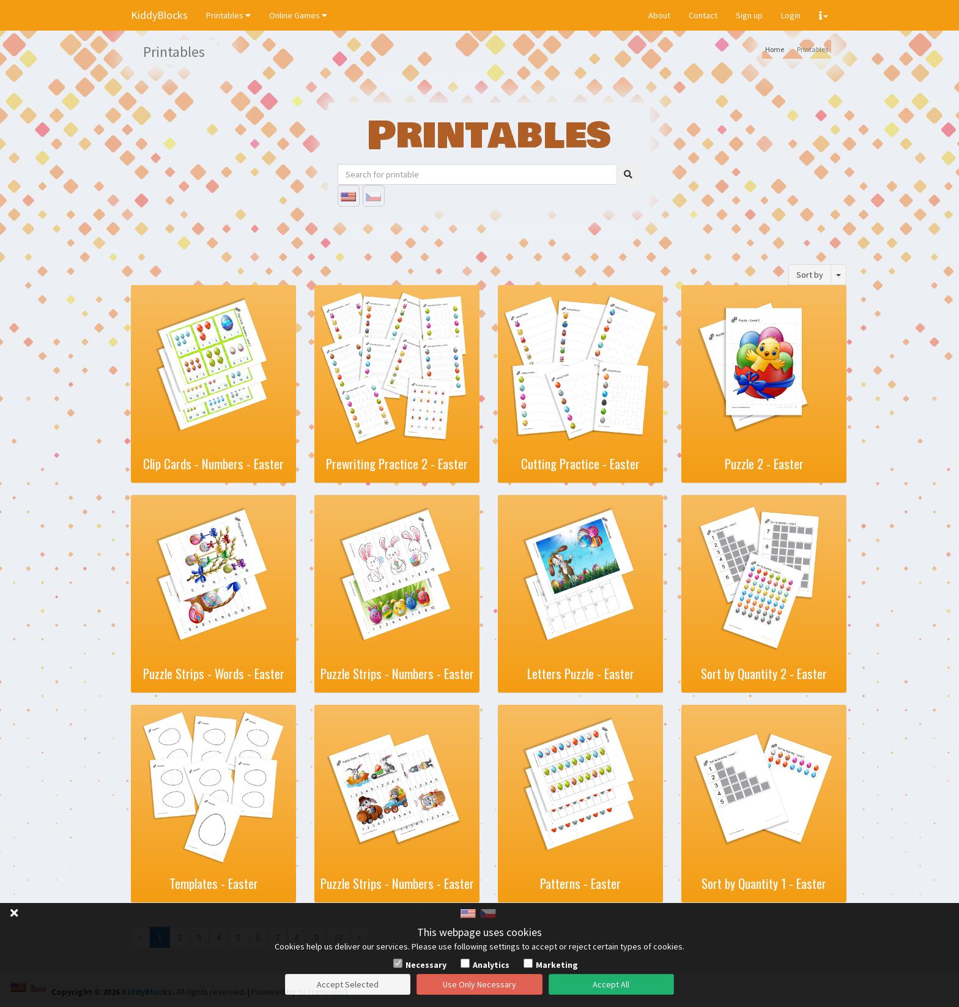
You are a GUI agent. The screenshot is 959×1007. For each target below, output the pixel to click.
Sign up (749, 15)
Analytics (491, 964)
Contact (703, 15)
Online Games (298, 15)
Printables (228, 15)
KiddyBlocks (159, 15)
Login (791, 15)
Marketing (557, 964)
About (659, 15)
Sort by (809, 274)
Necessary (425, 964)
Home (774, 49)
